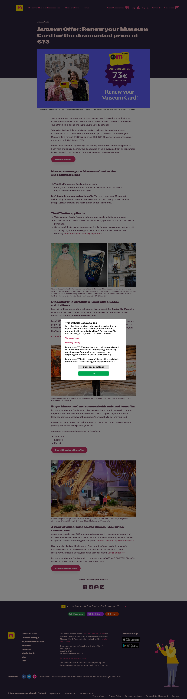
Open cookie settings (93, 367)
